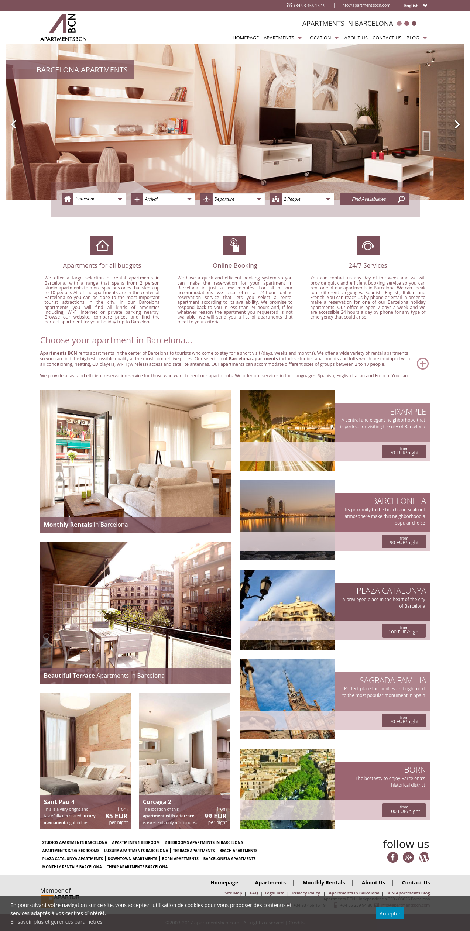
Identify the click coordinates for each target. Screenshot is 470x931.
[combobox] (94, 199)
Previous (12, 124)
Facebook (393, 857)
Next (458, 124)
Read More (235, 364)
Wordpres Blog (424, 857)
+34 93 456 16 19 (309, 5)
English (411, 5)
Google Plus (408, 857)
